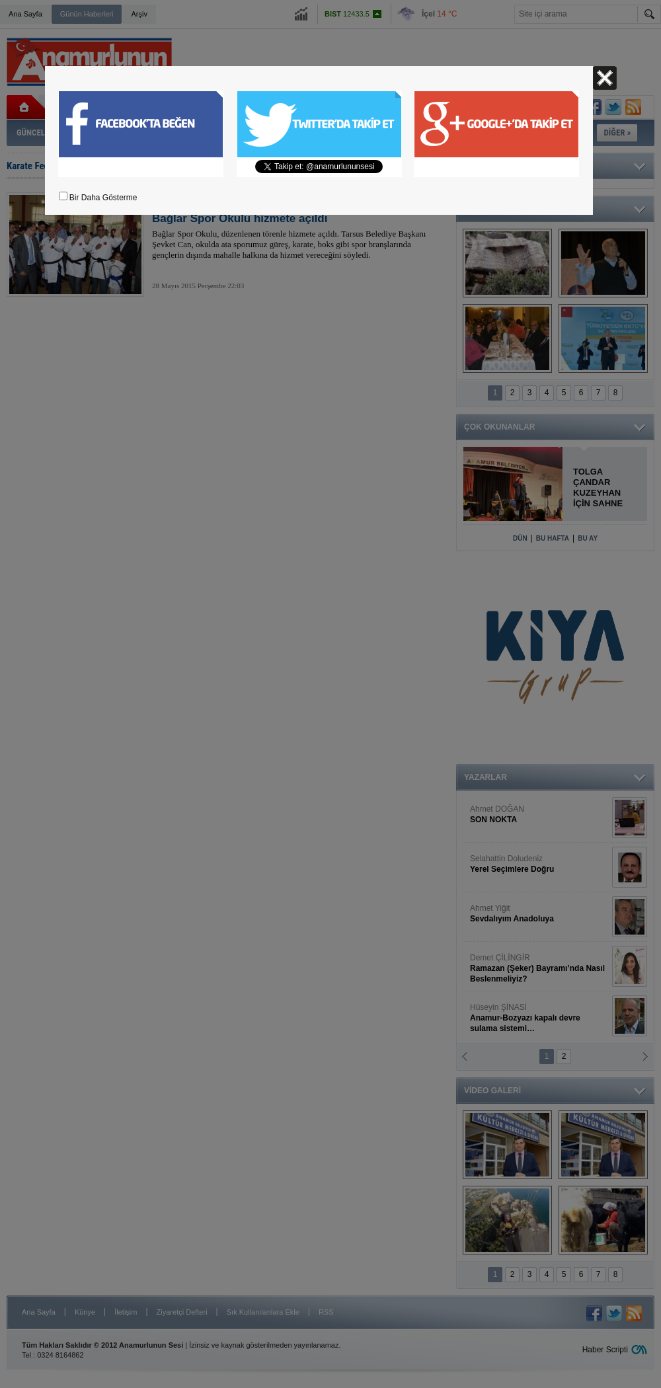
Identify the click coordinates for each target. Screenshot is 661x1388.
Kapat (605, 78)
